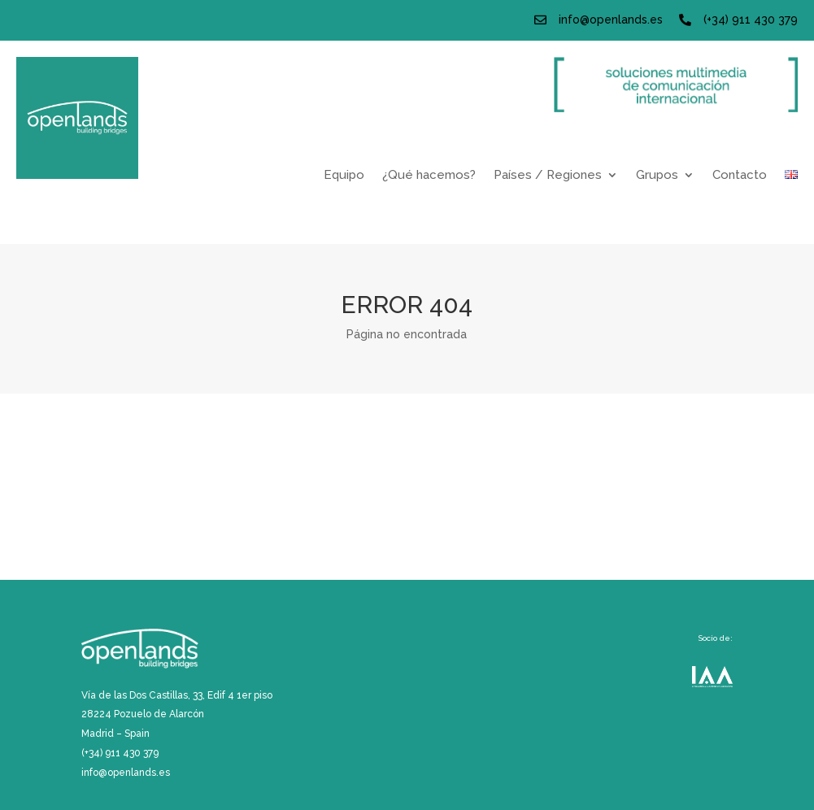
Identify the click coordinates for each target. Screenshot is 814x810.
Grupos (657, 175)
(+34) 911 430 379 (750, 19)
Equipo (344, 175)
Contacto (739, 175)
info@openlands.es (611, 19)
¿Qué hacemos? (429, 175)
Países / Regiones (548, 175)
